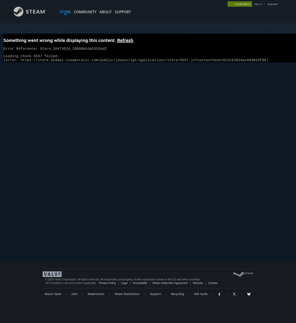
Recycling (177, 294)
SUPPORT (123, 11)
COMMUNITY (85, 11)
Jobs (74, 294)
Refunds (198, 283)
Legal (124, 283)
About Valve (52, 294)
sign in (258, 4)
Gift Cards (201, 294)
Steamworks (96, 294)
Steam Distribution (127, 294)
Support (155, 294)
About (106, 11)
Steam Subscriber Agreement (170, 283)
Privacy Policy (107, 283)
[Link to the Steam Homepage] (33, 15)
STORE (65, 11)
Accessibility (140, 283)
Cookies (213, 283)
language (272, 4)
